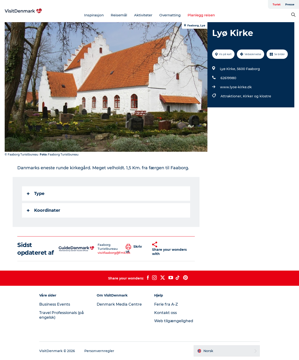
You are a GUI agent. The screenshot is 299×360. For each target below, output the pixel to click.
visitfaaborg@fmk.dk (114, 252)
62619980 (228, 78)
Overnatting (170, 15)
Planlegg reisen (201, 15)
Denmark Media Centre (119, 304)
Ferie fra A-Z (166, 304)
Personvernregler (99, 351)
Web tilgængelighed (173, 321)
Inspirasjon (94, 15)
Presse (289, 4)
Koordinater (43, 210)
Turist (277, 4)
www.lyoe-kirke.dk (236, 87)
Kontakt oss (165, 313)
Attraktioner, (232, 96)
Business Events (54, 304)
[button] (135, 249)
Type (35, 193)
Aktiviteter (143, 15)
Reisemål (119, 15)
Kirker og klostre (257, 96)
